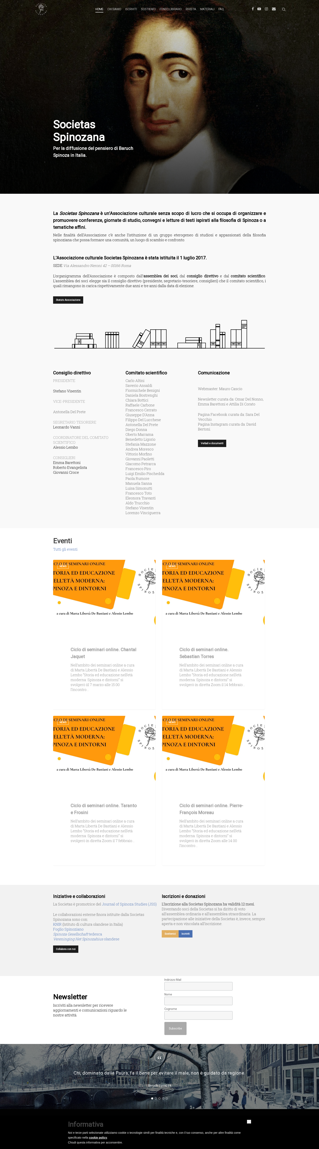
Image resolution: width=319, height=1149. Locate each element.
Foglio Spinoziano (68, 929)
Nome (168, 994)
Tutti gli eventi (65, 549)
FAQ (221, 9)
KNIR (57, 924)
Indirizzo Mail (172, 979)
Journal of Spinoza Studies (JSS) (129, 904)
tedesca (77, 934)
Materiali (207, 9)
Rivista (191, 9)
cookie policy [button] (98, 1137)
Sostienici (148, 9)
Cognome (170, 1009)
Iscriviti (131, 9)
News (63, 566)
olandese (86, 938)
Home (99, 9)
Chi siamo (114, 9)
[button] (249, 1122)
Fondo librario (171, 9)
